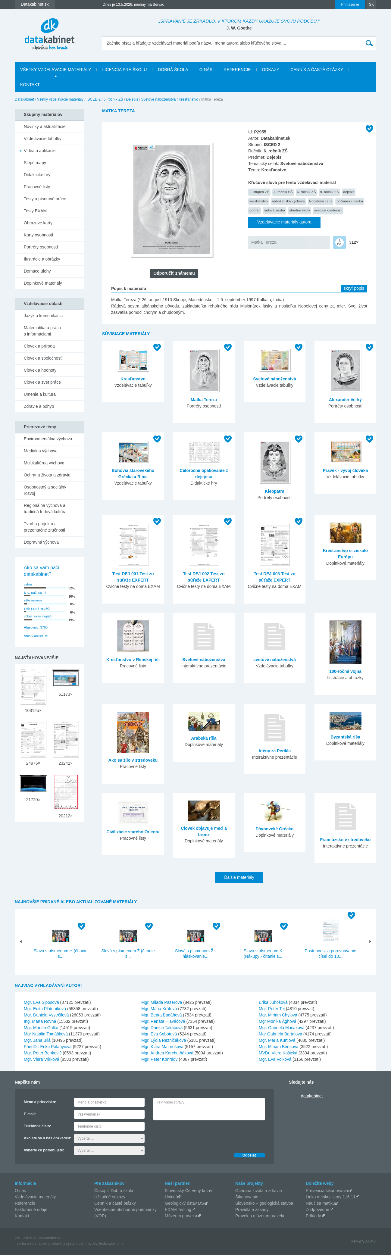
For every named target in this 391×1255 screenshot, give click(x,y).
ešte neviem (33, 600)
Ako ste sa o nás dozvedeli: (47, 1138)
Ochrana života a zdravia (47, 475)
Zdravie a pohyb (39, 406)
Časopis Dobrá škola (113, 1190)
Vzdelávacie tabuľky (42, 138)
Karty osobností (38, 235)
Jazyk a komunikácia (43, 315)
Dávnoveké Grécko (274, 828)
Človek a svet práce (42, 382)
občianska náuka (349, 201)
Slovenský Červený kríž (187, 1190)
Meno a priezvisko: (40, 1102)
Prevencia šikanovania (327, 1190)
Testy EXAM (35, 210)
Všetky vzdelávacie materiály (55, 69)
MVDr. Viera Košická (278, 1053)
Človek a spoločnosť (43, 358)
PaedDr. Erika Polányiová (48, 1046)
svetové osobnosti (328, 210)
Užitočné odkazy (109, 1196)
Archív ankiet (33, 636)
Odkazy (271, 69)
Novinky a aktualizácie (45, 126)
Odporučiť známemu (174, 273)
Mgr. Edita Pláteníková (45, 1008)
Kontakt (30, 84)
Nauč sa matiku (320, 1203)
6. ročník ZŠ (113, 99)
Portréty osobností (41, 247)
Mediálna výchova (41, 450)
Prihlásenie (350, 4)
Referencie (237, 69)
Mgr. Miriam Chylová (278, 1015)
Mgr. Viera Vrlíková (41, 1059)
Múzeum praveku (181, 1215)
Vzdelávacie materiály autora (284, 222)
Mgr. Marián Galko (41, 1027)
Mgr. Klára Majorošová (162, 1046)
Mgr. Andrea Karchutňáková (167, 1053)
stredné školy (299, 210)
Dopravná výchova (41, 542)
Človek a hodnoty (40, 370)
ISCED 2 (93, 99)
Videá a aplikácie (40, 150)
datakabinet (312, 1096)
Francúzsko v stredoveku (345, 839)
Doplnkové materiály (43, 283)
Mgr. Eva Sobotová (159, 1034)
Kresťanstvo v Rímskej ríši (133, 659)
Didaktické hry (37, 174)
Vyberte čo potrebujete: (44, 1150)
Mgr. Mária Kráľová (159, 1008)
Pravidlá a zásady (252, 1209)
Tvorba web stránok (30, 1243)
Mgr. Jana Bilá (37, 1040)
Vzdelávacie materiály (35, 1196)
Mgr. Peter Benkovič (42, 1053)
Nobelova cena (321, 201)
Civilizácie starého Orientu (133, 831)
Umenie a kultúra (40, 394)
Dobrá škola (173, 69)
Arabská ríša (203, 738)
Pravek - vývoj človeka (345, 470)
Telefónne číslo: (37, 1126)
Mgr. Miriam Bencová (278, 1046)
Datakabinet (24, 99)
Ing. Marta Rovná (40, 1021)
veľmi (28, 584)
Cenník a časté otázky (316, 69)
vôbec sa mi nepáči (38, 616)
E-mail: (30, 1114)
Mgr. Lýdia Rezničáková (163, 1040)
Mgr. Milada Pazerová (161, 1002)
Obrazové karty (38, 222)
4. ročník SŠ (283, 192)
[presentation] (199, 1135)
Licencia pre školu (124, 69)
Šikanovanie (246, 1196)
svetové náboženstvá (274, 659)
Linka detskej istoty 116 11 (330, 1196)
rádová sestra (274, 210)
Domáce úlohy (37, 271)
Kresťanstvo (188, 99)
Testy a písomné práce (45, 198)
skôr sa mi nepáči (37, 608)
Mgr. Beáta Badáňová (161, 1015)
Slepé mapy (35, 162)
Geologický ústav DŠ (184, 1203)
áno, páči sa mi (35, 592)
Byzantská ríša (345, 737)
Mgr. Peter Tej (272, 1008)
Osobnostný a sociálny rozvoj (45, 490)
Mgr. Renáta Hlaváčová (163, 1021)
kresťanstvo (258, 201)
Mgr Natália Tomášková (46, 1034)
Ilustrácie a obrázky (42, 259)
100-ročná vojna (345, 671)
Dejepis (132, 99)
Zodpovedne (317, 1209)
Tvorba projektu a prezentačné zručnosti (44, 526)
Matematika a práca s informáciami (42, 330)
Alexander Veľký (345, 399)
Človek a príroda (39, 346)
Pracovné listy (37, 186)
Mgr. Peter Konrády (159, 1059)
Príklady (313, 1215)
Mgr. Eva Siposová (41, 1002)
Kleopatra (274, 491)
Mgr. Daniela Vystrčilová (46, 1015)
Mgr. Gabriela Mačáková (282, 1027)
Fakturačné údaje (31, 1209)
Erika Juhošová (273, 1002)
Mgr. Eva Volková (275, 1059)
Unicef (171, 1196)
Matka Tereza (264, 242)
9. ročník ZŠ (329, 192)
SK (371, 4)
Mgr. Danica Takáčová (162, 1027)
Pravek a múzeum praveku (260, 1215)
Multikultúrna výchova (44, 462)
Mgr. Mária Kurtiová (277, 1040)
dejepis (348, 192)
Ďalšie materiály (239, 877)
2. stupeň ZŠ (259, 192)
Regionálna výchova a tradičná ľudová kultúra (45, 508)
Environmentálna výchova (48, 438)
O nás (206, 69)
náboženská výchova (288, 201)
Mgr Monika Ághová (277, 1021)
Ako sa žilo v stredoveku (133, 760)
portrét (254, 210)
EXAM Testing (178, 1209)
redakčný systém (64, 1243)
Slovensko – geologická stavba (264, 1203)
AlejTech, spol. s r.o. (108, 1243)
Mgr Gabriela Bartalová (280, 1034)
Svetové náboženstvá (158, 99)
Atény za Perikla (274, 750)
